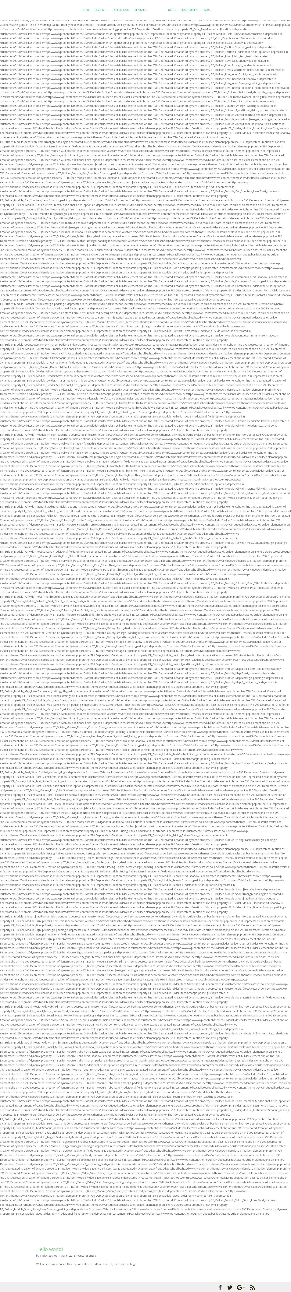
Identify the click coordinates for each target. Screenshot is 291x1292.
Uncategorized (87, 1255)
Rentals (140, 10)
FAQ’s (205, 10)
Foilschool (121, 10)
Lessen (99, 10)
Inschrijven (189, 10)
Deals (171, 10)
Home (86, 10)
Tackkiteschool (49, 1255)
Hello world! (49, 1249)
